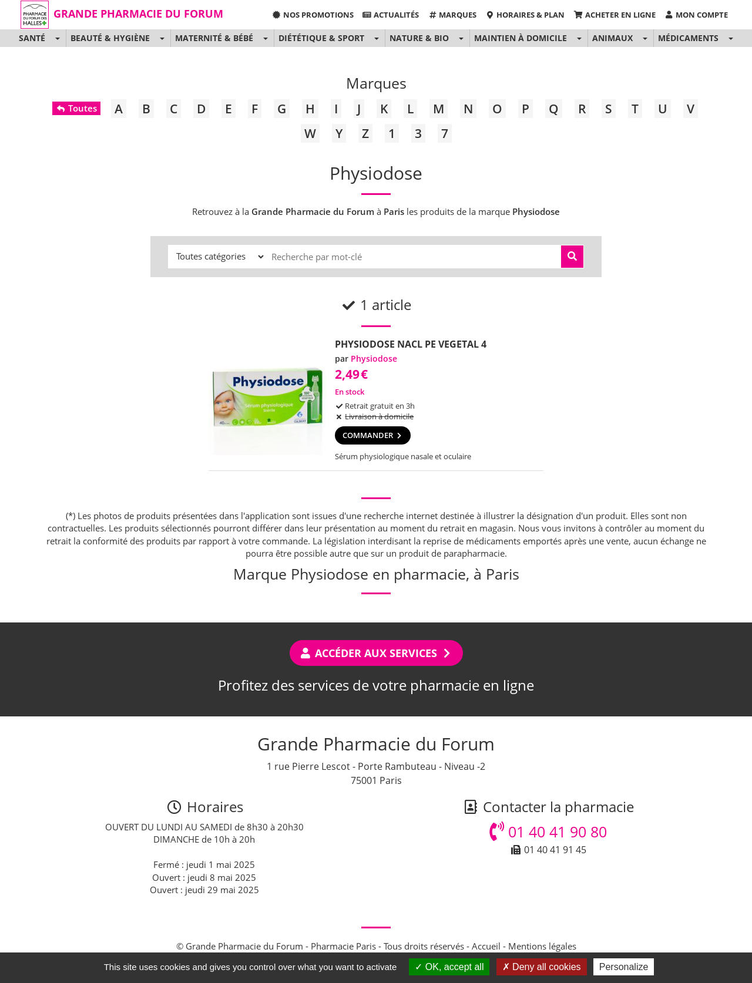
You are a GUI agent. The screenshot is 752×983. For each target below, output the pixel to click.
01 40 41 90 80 (548, 831)
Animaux (612, 37)
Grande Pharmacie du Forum (138, 13)
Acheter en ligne (614, 14)
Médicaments (688, 37)
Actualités (390, 14)
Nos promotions (312, 14)
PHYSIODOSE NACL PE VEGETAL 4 (410, 344)
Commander (373, 435)
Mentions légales (542, 946)
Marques (452, 14)
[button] (57, 38)
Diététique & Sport (321, 37)
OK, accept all (449, 967)
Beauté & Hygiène (110, 37)
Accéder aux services (376, 653)
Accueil (486, 946)
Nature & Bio (419, 37)
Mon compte (696, 14)
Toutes (76, 108)
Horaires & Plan (525, 14)
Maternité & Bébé (214, 37)
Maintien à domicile (520, 37)
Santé (32, 37)
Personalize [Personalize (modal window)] (624, 967)
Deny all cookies (541, 967)
